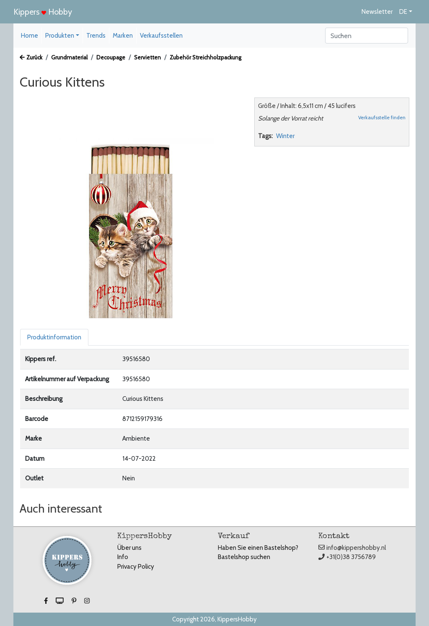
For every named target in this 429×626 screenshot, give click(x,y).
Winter (285, 136)
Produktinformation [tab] (54, 337)
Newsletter (377, 11)
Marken (123, 35)
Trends (96, 35)
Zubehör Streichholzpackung (205, 57)
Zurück (31, 57)
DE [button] (403, 11)
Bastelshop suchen (244, 557)
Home (29, 35)
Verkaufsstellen (161, 35)
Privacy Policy (135, 566)
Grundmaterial (69, 57)
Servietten (147, 57)
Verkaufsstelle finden (382, 117)
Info (122, 557)
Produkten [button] (59, 35)
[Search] (366, 36)
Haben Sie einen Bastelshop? (258, 548)
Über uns (129, 548)
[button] (46, 601)
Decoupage (110, 57)
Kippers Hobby (42, 12)
